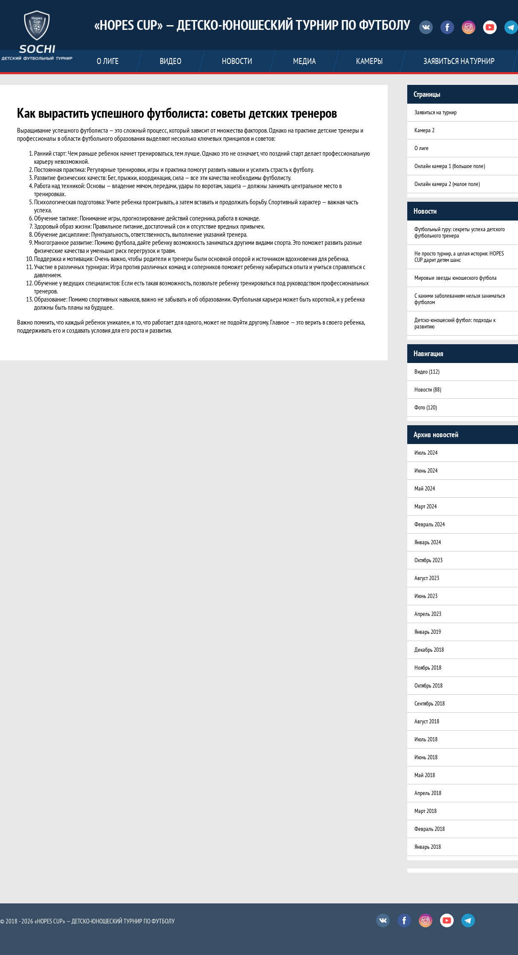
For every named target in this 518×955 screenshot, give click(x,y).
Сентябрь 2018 (429, 703)
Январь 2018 (427, 847)
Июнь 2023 (425, 596)
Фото (419, 407)
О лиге (421, 148)
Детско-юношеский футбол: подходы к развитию (454, 323)
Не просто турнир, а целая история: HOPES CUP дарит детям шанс (459, 257)
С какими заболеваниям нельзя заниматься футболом (459, 299)
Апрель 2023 (427, 614)
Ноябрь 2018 (427, 667)
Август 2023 (426, 578)
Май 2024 (424, 488)
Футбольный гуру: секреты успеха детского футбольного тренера (459, 232)
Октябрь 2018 (428, 685)
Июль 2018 (425, 739)
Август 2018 (426, 721)
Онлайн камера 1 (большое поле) (449, 166)
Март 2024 (425, 506)
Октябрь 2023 (428, 560)
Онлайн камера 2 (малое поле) (447, 184)
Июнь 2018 (425, 757)
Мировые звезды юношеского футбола (455, 278)
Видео (421, 371)
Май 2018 (424, 775)
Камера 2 (424, 130)
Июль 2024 (425, 452)
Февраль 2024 (429, 524)
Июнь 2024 (425, 470)
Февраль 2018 (429, 829)
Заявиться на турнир (435, 112)
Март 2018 (425, 811)
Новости (423, 389)
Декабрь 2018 (429, 649)
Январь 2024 (427, 542)
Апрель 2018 (427, 793)
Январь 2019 (427, 632)
